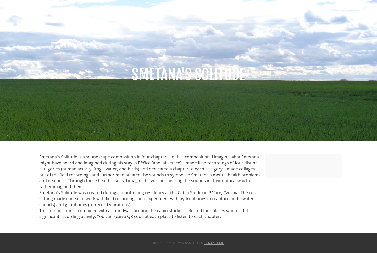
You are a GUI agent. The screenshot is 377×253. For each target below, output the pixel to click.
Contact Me (214, 243)
